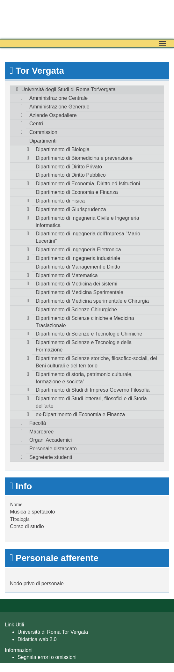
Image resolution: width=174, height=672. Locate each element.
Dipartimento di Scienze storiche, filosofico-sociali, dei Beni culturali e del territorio (96, 362)
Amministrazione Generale (59, 106)
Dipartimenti (42, 141)
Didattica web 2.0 (37, 639)
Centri (36, 123)
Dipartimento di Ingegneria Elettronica (78, 249)
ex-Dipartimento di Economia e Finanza (80, 414)
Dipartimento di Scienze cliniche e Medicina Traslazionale (85, 321)
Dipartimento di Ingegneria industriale (78, 258)
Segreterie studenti (50, 457)
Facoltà (37, 423)
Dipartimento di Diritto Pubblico (71, 175)
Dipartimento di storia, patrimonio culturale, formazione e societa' (84, 378)
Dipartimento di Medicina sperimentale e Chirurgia (92, 301)
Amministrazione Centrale (58, 98)
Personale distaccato (53, 448)
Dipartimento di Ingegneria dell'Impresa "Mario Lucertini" (88, 237)
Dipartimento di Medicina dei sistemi (76, 283)
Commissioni (44, 132)
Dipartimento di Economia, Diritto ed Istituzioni (88, 183)
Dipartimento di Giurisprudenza (71, 209)
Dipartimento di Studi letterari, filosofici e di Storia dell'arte (91, 402)
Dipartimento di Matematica (67, 275)
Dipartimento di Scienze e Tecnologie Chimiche (89, 333)
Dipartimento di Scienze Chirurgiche (76, 309)
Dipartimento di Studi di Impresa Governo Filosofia (93, 390)
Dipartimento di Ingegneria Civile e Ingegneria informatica (87, 221)
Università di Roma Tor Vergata (53, 632)
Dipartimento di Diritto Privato (69, 166)
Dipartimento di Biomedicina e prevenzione (84, 158)
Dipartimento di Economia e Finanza (77, 192)
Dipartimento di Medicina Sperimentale (79, 292)
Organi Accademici (50, 440)
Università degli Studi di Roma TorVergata (68, 89)
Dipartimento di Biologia (63, 149)
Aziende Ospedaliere (53, 115)
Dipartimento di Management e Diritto (78, 267)
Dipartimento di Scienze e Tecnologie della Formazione (84, 346)
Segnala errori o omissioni (47, 657)
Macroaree (41, 431)
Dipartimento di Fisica (60, 200)
